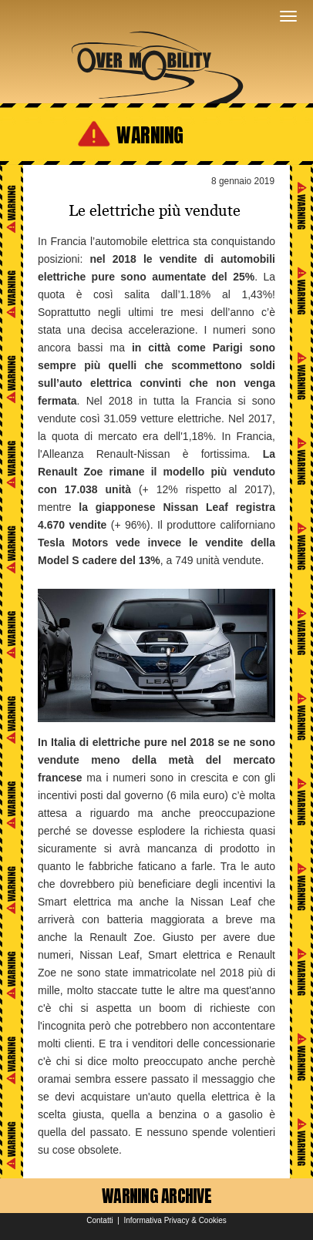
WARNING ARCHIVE (156, 1195)
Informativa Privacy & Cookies (174, 1220)
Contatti (99, 1220)
